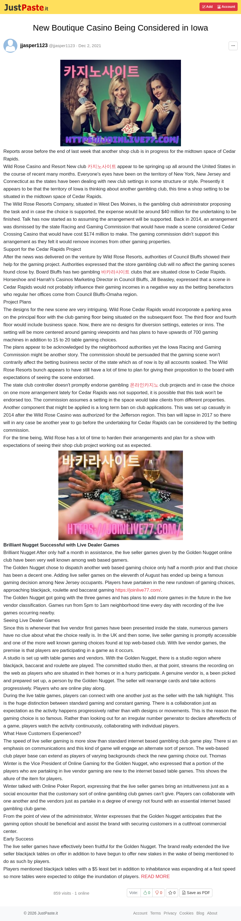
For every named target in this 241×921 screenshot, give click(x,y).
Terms (155, 913)
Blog (200, 913)
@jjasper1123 (62, 45)
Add (207, 7)
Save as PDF (196, 892)
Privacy (170, 913)
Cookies (186, 913)
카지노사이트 (102, 166)
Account (226, 7)
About (212, 913)
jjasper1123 (34, 45)
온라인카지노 (144, 385)
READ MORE (155, 876)
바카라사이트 (115, 272)
